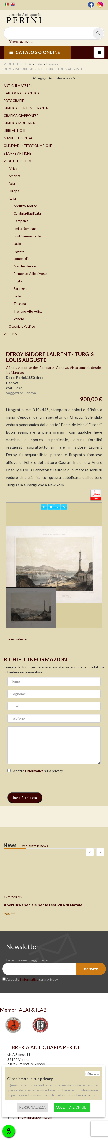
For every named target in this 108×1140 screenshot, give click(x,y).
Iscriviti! (91, 969)
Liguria (19, 251)
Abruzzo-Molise (25, 206)
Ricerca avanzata (21, 42)
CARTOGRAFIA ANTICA (22, 93)
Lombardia (21, 259)
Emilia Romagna (25, 228)
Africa (13, 168)
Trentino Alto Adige (28, 311)
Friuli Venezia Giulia (28, 236)
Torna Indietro (16, 639)
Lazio (17, 244)
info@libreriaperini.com (35, 1117)
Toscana (20, 304)
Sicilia (18, 296)
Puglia (18, 281)
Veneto (19, 319)
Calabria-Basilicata (27, 213)
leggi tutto (11, 913)
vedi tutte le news (35, 846)
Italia (12, 198)
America (15, 176)
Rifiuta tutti (92, 1073)
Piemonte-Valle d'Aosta (31, 274)
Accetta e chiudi (72, 1107)
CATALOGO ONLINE (34, 52)
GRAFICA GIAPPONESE (21, 116)
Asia (12, 183)
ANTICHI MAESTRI (18, 86)
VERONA (10, 334)
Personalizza (32, 1107)
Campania (21, 221)
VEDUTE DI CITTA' (18, 161)
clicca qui (88, 1095)
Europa (14, 191)
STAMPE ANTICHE (17, 153)
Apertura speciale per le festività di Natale (43, 904)
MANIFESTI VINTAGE (19, 138)
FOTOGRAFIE (14, 101)
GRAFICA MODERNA (19, 123)
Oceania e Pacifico (22, 326)
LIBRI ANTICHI (14, 131)
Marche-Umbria (25, 266)
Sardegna (20, 289)
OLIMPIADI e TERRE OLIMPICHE (28, 146)
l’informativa (34, 771)
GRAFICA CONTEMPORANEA (26, 108)
